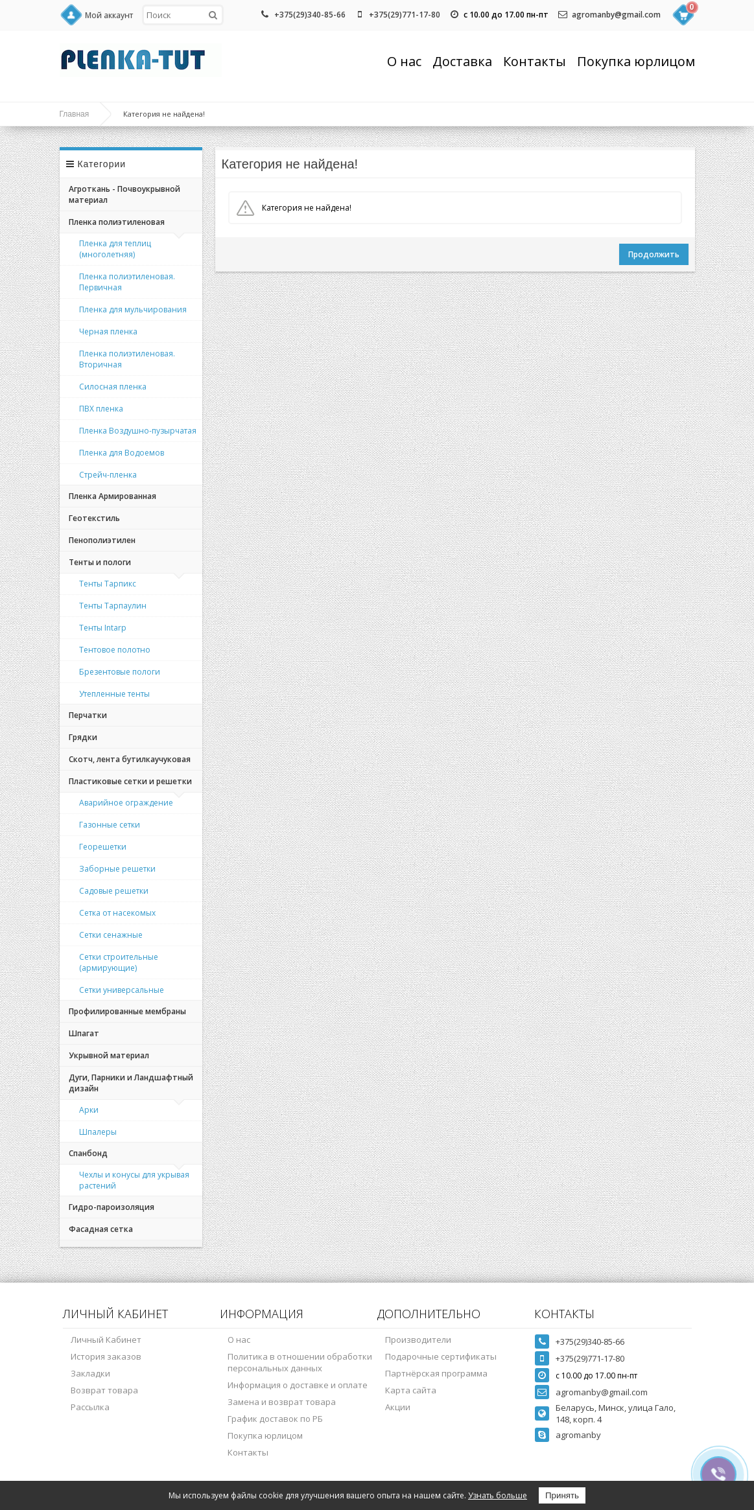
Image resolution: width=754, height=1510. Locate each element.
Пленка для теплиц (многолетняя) (115, 249)
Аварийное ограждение (126, 802)
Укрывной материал (109, 1055)
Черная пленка (108, 331)
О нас (404, 61)
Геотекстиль (94, 518)
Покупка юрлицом (636, 61)
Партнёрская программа (436, 1373)
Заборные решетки (117, 868)
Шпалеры (98, 1131)
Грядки (83, 737)
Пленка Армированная (112, 496)
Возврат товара (104, 1390)
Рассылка (90, 1407)
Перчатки (88, 715)
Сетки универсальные (121, 989)
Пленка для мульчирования (133, 309)
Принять (562, 1495)
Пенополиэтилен (102, 540)
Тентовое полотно (114, 649)
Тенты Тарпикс (107, 583)
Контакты (534, 61)
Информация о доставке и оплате (298, 1385)
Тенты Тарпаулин (113, 605)
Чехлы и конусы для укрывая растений (134, 1180)
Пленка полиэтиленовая (117, 221)
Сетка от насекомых (117, 912)
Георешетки (102, 846)
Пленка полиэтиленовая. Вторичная (127, 359)
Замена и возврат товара (282, 1402)
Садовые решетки (113, 890)
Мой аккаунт (109, 15)
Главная (74, 114)
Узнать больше (497, 1495)
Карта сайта (410, 1390)
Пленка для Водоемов (121, 452)
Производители (418, 1339)
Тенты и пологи (100, 562)
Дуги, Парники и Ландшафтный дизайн (131, 1083)
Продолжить (653, 254)
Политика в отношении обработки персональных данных (300, 1362)
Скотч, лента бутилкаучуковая (130, 759)
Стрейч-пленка (108, 474)
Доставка (462, 61)
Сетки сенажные (111, 934)
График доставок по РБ (275, 1418)
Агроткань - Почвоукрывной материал (124, 194)
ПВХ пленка (101, 408)
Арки (89, 1109)
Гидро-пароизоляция (111, 1207)
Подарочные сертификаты (441, 1356)
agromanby (578, 1435)
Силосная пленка (113, 386)
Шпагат (84, 1033)
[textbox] (183, 14)
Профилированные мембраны (127, 1011)
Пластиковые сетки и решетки (130, 781)
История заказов (106, 1356)
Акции (397, 1407)
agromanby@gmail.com (616, 14)
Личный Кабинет (106, 1339)
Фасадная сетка (101, 1229)
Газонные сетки (109, 824)
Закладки (90, 1373)
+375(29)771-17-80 (404, 14)
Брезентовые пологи (119, 671)
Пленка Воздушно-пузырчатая (137, 430)
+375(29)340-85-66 (310, 14)
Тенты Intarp (102, 627)
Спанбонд (88, 1153)
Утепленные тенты (114, 693)
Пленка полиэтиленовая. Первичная (127, 282)
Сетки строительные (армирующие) (118, 962)
